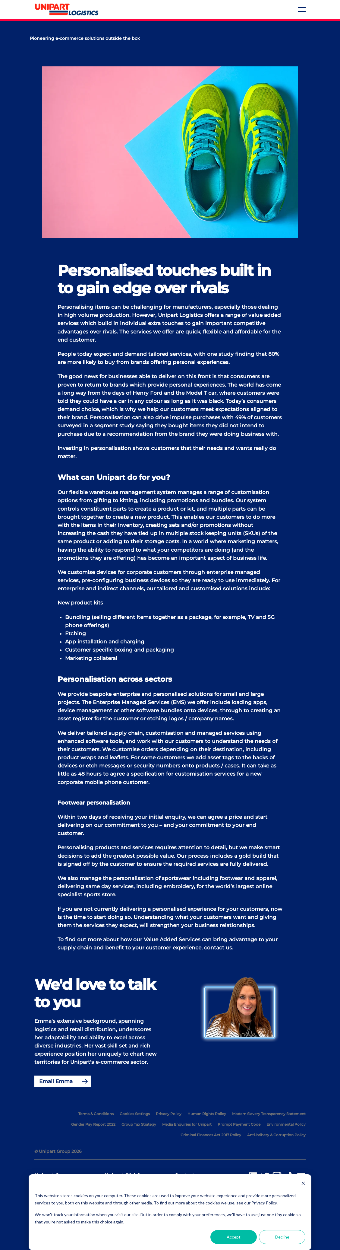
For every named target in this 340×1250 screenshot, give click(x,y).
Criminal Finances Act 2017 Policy (211, 1135)
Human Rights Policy (206, 1113)
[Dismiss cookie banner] (303, 1184)
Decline (282, 1236)
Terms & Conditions (96, 1113)
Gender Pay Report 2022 (93, 1124)
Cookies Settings (135, 1113)
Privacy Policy (168, 1113)
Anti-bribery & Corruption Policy (276, 1135)
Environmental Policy (286, 1124)
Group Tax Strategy (138, 1124)
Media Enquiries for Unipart (187, 1124)
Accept (234, 1236)
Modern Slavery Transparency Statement (269, 1113)
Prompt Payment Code (239, 1124)
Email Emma (56, 1081)
